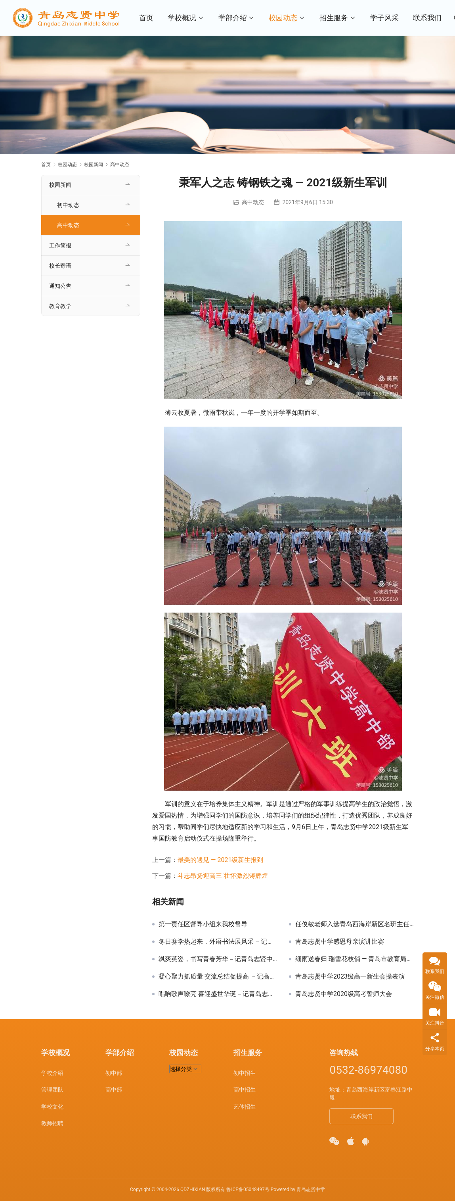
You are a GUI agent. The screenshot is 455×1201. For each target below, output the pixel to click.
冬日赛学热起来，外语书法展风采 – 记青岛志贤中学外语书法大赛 (218, 941)
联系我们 (427, 17)
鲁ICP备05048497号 (248, 1189)
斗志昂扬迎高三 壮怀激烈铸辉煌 (223, 875)
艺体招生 (244, 1106)
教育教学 (60, 306)
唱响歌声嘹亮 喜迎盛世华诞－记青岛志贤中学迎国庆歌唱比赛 (218, 994)
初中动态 (68, 205)
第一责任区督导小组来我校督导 (203, 924)
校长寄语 (60, 265)
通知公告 (60, 286)
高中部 (113, 1089)
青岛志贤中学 (310, 1189)
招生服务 (334, 17)
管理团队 (52, 1089)
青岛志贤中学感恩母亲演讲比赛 (339, 941)
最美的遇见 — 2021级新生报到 (220, 860)
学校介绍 (52, 1073)
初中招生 (244, 1073)
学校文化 (52, 1106)
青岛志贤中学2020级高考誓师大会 (343, 994)
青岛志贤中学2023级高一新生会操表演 (350, 976)
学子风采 (385, 17)
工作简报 (60, 245)
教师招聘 (52, 1123)
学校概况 (182, 17)
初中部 (113, 1073)
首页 (146, 17)
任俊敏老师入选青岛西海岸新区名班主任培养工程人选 (354, 924)
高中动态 (253, 202)
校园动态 (283, 17)
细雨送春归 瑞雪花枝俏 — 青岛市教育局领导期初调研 (354, 959)
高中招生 (244, 1089)
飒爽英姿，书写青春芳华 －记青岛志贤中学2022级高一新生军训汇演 (218, 959)
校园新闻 (60, 185)
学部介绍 (232, 17)
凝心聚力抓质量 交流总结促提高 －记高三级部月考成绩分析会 (218, 976)
